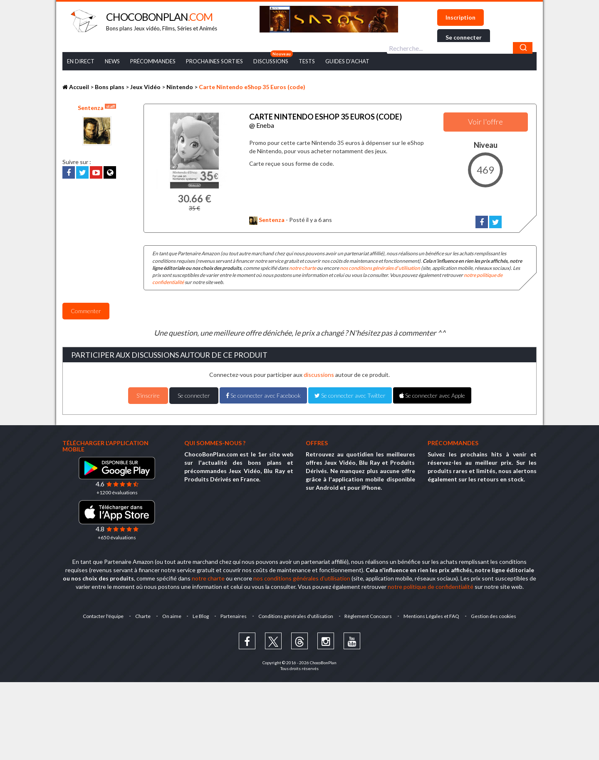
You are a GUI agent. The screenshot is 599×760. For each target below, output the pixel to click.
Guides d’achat (347, 61)
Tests (307, 61)
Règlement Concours (368, 616)
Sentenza (97, 107)
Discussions (270, 61)
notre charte (302, 268)
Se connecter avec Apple (432, 395)
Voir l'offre (485, 121)
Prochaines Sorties (214, 61)
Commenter (86, 310)
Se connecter (464, 37)
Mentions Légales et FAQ (432, 616)
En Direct (80, 61)
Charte (142, 616)
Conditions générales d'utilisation (295, 616)
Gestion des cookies (494, 616)
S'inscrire (148, 395)
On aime (171, 616)
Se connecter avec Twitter (350, 395)
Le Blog (201, 616)
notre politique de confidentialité (430, 586)
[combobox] (459, 48)
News (112, 61)
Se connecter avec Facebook (263, 395)
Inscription (460, 17)
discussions (319, 374)
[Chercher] (522, 48)
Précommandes (153, 61)
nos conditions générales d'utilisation (380, 268)
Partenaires (233, 616)
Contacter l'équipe (102, 616)
